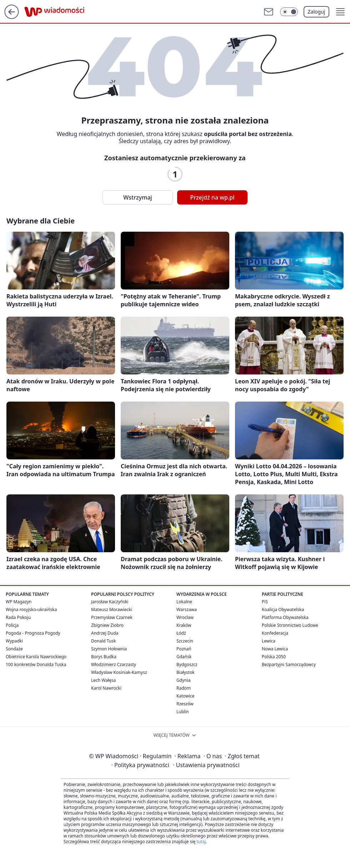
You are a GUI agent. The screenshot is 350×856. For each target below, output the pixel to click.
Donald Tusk (103, 641)
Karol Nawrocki (106, 688)
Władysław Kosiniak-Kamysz (119, 672)
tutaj (201, 842)
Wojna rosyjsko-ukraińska (31, 609)
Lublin (182, 712)
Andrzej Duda (104, 633)
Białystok (185, 672)
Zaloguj (316, 11)
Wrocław (185, 617)
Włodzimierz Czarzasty (113, 664)
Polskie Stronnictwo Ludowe (290, 625)
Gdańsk (183, 657)
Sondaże (14, 649)
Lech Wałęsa (103, 680)
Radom (183, 688)
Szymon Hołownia (109, 649)
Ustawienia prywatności (206, 765)
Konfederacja (275, 633)
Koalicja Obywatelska (283, 609)
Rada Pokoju (18, 617)
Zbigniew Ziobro (107, 625)
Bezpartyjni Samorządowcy (289, 664)
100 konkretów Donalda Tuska (36, 664)
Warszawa (186, 609)
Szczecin (184, 641)
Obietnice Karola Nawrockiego (36, 657)
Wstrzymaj (137, 197)
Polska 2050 (274, 657)
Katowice (185, 696)
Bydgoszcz (187, 664)
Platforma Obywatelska (285, 617)
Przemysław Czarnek (111, 617)
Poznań (183, 649)
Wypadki (14, 641)
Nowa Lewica (275, 649)
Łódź (181, 633)
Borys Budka (103, 657)
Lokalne (184, 602)
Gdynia (183, 680)
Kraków (183, 625)
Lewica (268, 641)
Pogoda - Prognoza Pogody (33, 633)
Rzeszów (185, 704)
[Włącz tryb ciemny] (289, 11)
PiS (265, 602)
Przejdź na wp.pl (212, 197)
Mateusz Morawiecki (111, 609)
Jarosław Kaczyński (109, 602)
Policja (12, 625)
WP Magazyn (18, 602)
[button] (340, 11)
